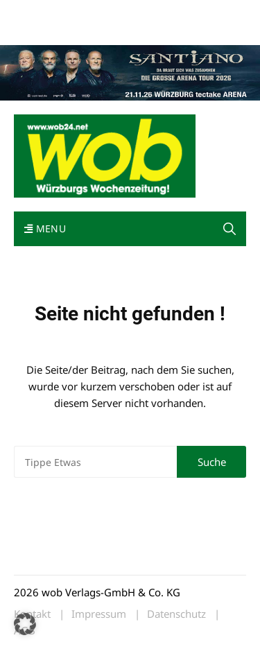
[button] (229, 228)
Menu (45, 228)
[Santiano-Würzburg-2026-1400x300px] (130, 71)
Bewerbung (92, 29)
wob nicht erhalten (109, 12)
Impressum (37, 29)
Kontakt (172, 12)
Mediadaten (39, 12)
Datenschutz (176, 614)
